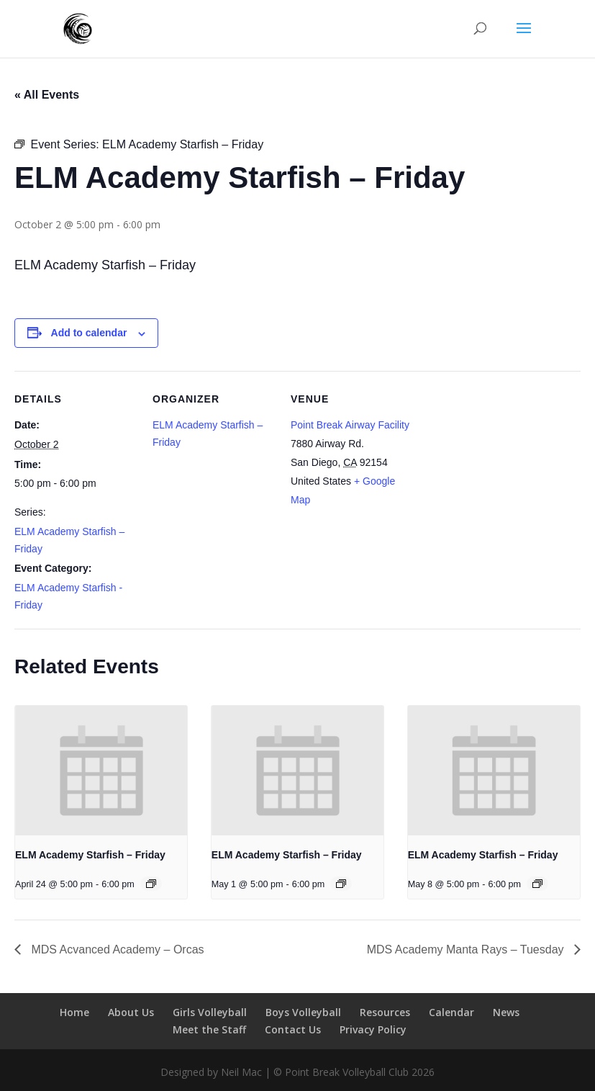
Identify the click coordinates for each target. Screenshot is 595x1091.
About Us (131, 1012)
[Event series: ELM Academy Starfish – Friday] (151, 883)
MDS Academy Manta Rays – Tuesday (467, 949)
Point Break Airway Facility (350, 425)
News (506, 1012)
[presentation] (101, 770)
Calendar (451, 1012)
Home (74, 1012)
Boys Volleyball (303, 1012)
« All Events (46, 95)
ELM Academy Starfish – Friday (90, 855)
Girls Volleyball (210, 1012)
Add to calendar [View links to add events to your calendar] (89, 332)
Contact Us (293, 1029)
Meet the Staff (209, 1029)
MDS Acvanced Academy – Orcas (116, 949)
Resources (385, 1012)
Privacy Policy (373, 1029)
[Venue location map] (505, 470)
